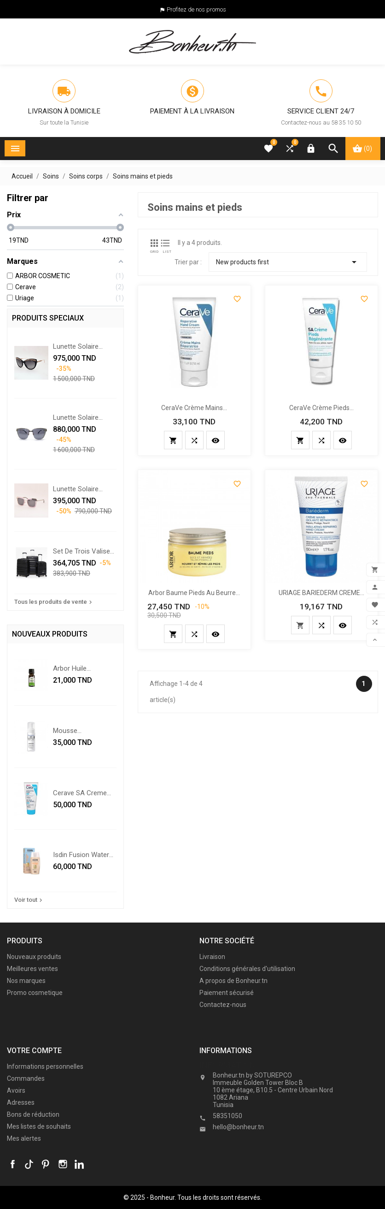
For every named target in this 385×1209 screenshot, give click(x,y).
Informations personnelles (45, 1066)
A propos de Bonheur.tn (233, 980)
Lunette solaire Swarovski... (76, 489)
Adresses (21, 1102)
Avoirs (16, 1090)
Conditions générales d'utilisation (247, 968)
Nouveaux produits (34, 956)
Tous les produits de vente (54, 602)
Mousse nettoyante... (72, 731)
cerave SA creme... (82, 793)
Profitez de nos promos (196, 9)
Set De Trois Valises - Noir (83, 551)
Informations (230, 1065)
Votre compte (34, 1050)
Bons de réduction (33, 1114)
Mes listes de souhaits (39, 1126)
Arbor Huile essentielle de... (76, 668)
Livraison (212, 956)
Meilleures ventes (32, 968)
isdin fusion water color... (81, 855)
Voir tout (29, 900)
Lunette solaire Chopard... (76, 346)
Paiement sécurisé (226, 992)
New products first (288, 262)
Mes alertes (24, 1138)
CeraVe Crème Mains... (194, 407)
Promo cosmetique (35, 992)
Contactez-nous (222, 1004)
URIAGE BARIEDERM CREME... (321, 592)
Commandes (26, 1078)
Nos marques (26, 980)
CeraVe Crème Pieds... (321, 407)
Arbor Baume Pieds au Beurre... (194, 592)
